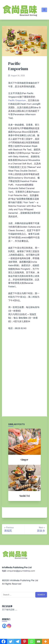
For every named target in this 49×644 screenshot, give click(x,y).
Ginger (24, 459)
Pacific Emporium (17, 100)
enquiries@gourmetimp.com (21, 570)
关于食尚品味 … (9, 609)
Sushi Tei (24, 495)
